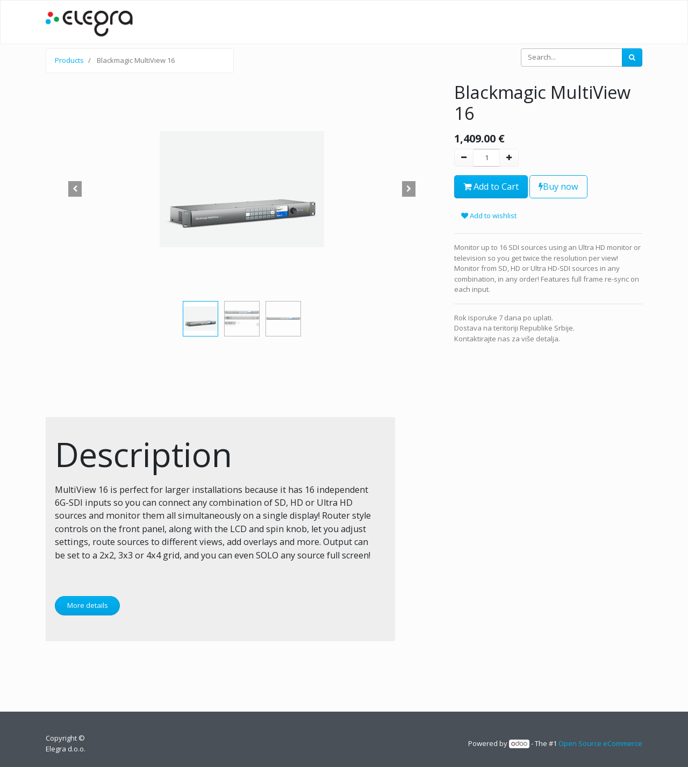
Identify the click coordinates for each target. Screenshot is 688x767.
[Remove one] (464, 158)
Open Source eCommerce (600, 743)
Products (69, 60)
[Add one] (509, 158)
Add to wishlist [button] (489, 215)
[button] (75, 189)
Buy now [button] (558, 186)
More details (87, 605)
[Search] (632, 57)
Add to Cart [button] (491, 186)
